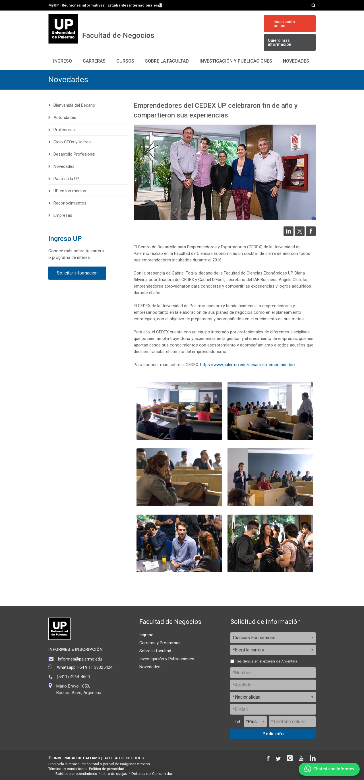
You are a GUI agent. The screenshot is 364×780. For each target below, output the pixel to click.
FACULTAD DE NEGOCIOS (123, 758)
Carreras (94, 61)
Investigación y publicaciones (236, 61)
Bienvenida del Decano (74, 105)
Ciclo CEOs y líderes (72, 142)
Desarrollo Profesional (74, 154)
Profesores (64, 129)
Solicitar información (77, 273)
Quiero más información (279, 42)
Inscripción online (284, 23)
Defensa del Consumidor (151, 773)
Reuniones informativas (83, 5)
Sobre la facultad (155, 650)
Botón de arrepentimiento (76, 773)
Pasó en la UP (66, 178)
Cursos (125, 61)
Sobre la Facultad (167, 61)
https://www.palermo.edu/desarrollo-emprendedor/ (247, 364)
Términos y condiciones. (68, 769)
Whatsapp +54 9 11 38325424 (84, 667)
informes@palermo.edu (80, 659)
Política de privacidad (106, 769)
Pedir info (273, 733)
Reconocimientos (69, 203)
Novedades (296, 61)
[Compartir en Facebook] (311, 234)
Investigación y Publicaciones (166, 658)
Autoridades (64, 117)
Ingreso (62, 61)
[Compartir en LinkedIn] (288, 234)
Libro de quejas (114, 773)
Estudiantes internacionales (135, 5)
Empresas (62, 215)
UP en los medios (69, 190)
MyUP (53, 5)
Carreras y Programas (160, 642)
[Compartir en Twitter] (300, 234)
